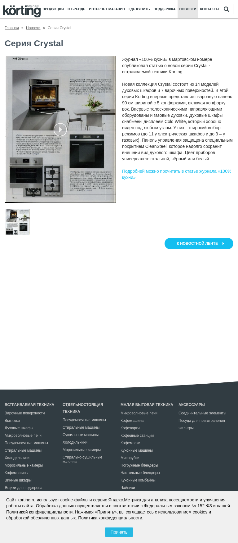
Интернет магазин (107, 9)
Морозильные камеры (24, 465)
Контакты (209, 9)
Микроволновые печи (23, 435)
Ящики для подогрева (23, 488)
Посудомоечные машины (26, 443)
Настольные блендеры (140, 473)
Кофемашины (17, 473)
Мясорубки (130, 458)
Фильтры (186, 428)
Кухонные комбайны (138, 480)
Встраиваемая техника (29, 405)
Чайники (128, 488)
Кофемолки (130, 443)
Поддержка (164, 9)
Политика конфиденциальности (110, 517)
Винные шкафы (18, 480)
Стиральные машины (23, 450)
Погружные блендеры (139, 465)
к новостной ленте (197, 243)
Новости (188, 9)
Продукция (53, 9)
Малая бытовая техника (147, 405)
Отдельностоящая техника (83, 408)
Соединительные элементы (202, 413)
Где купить (139, 9)
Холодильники (17, 458)
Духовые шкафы (19, 428)
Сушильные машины (81, 435)
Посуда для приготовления (201, 420)
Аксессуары (191, 405)
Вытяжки (12, 420)
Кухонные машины (137, 450)
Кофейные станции (137, 435)
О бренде (76, 9)
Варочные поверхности (25, 413)
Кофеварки (130, 428)
